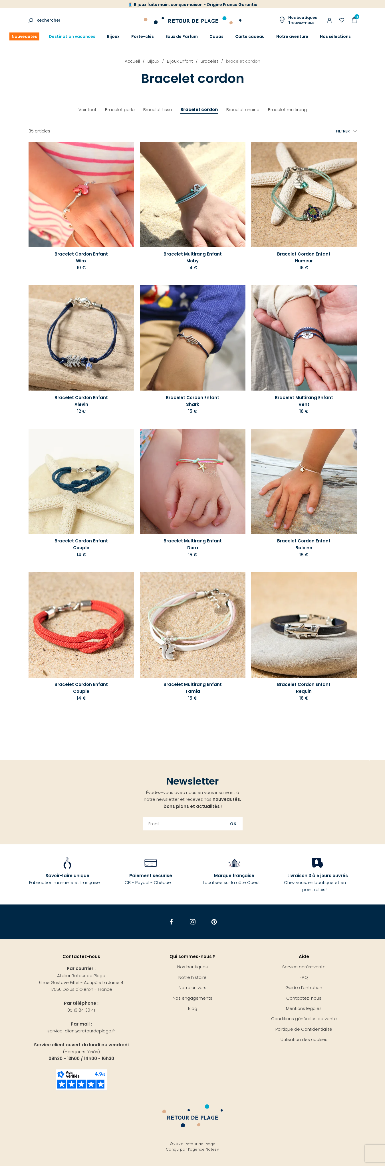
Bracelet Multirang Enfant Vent (304, 401)
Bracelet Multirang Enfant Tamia (193, 687)
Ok (233, 824)
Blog (192, 1008)
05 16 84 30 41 (81, 1010)
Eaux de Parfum (182, 36)
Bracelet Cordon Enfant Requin (303, 687)
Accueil (132, 61)
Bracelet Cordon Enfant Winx (81, 257)
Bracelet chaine (242, 110)
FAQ (304, 977)
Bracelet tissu (157, 110)
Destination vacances (72, 36)
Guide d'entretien (303, 988)
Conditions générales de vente (304, 1019)
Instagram (192, 922)
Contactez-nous (303, 998)
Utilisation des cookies (304, 1039)
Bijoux (113, 36)
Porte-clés (142, 36)
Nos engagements (192, 998)
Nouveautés (24, 36)
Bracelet (209, 61)
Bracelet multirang (287, 110)
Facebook (171, 922)
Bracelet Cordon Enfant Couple (81, 544)
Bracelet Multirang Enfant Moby (193, 257)
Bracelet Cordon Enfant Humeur (303, 257)
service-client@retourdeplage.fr (81, 1031)
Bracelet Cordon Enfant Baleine (303, 544)
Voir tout (87, 110)
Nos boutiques (192, 967)
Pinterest (213, 922)
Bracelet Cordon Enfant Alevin (81, 401)
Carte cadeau (250, 36)
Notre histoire (192, 977)
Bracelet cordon (199, 110)
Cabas (216, 36)
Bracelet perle (120, 110)
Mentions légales (304, 1008)
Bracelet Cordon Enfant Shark (192, 401)
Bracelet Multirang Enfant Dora (193, 544)
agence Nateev (204, 1149)
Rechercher (49, 20)
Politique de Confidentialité (303, 1029)
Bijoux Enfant (180, 61)
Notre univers (192, 988)
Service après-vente (304, 967)
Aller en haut (368, 759)
